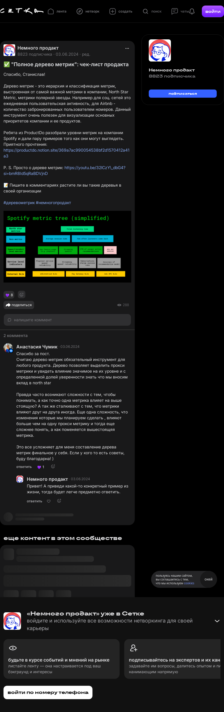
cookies (189, 583)
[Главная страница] (22, 11)
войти (212, 11)
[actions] (127, 48)
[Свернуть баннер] (217, 621)
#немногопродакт (53, 202)
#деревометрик (19, 202)
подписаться (183, 93)
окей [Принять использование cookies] (208, 579)
